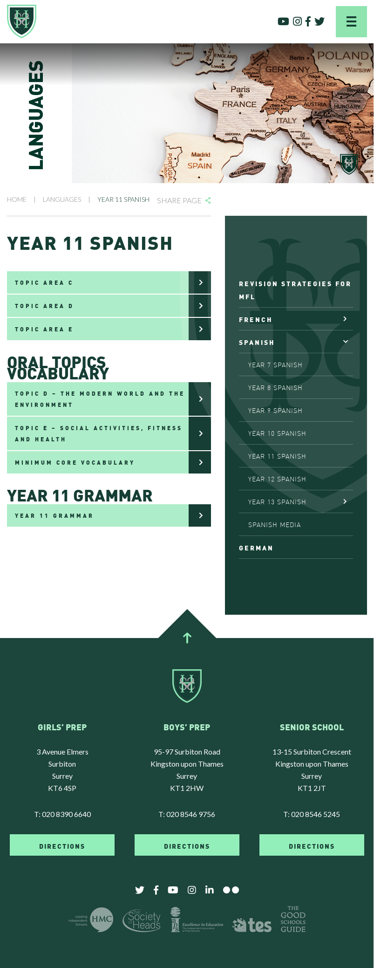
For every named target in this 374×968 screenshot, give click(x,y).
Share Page (179, 200)
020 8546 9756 (190, 814)
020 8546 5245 (315, 814)
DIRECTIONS (62, 845)
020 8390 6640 (66, 814)
